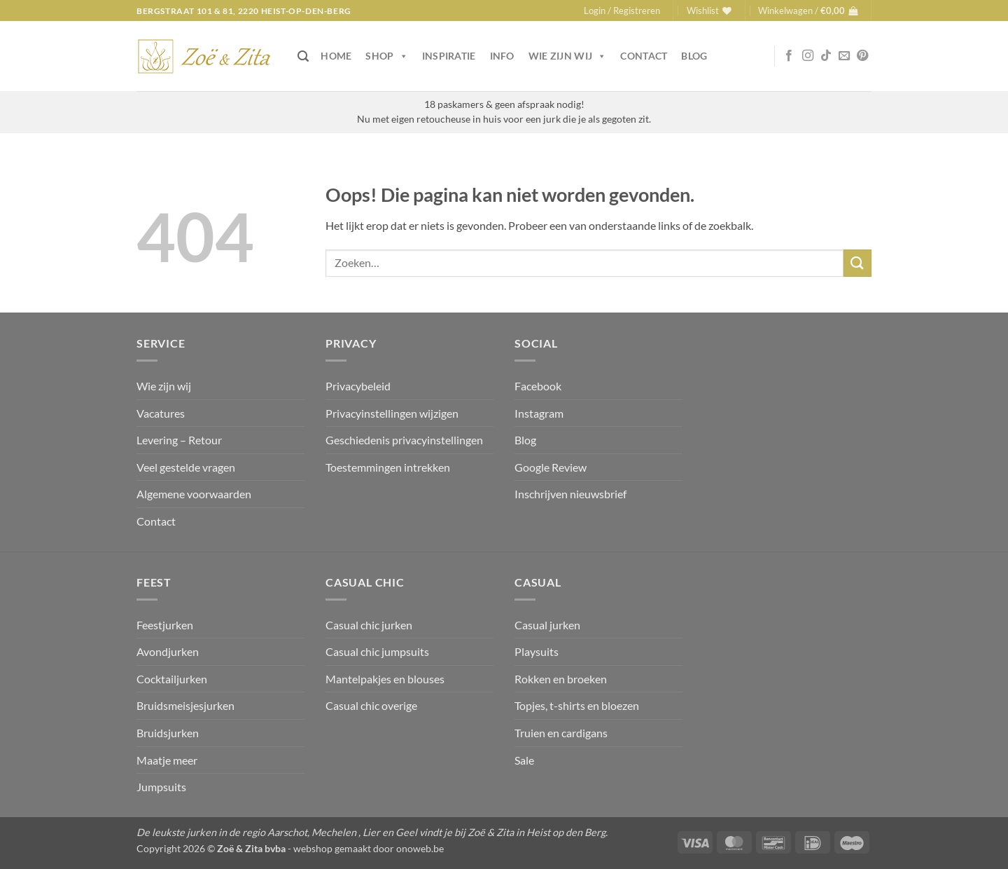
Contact (643, 56)
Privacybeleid (358, 385)
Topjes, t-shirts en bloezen (576, 705)
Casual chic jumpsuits (377, 651)
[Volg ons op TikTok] (826, 56)
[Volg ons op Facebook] (788, 56)
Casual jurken (547, 624)
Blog (694, 56)
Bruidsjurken (167, 732)
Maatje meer (166, 760)
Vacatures (160, 413)
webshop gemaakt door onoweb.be (368, 848)
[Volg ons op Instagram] (807, 56)
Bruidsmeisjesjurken (185, 705)
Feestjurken (164, 624)
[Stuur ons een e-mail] (844, 56)
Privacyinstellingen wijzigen (392, 413)
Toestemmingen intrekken (388, 467)
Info (502, 56)
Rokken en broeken (560, 678)
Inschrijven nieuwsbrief (570, 493)
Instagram (539, 413)
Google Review (550, 467)
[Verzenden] (858, 263)
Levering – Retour (179, 439)
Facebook (537, 385)
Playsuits (536, 651)
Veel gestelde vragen (185, 467)
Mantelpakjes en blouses (385, 678)
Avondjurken (167, 651)
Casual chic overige (371, 705)
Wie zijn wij (567, 56)
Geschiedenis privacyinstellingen (404, 439)
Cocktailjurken (171, 678)
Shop (386, 56)
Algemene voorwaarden (193, 493)
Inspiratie (449, 56)
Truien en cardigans (561, 732)
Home (336, 56)
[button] (622, 10)
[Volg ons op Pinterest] (862, 56)
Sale (524, 760)
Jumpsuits (161, 786)
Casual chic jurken (369, 624)
